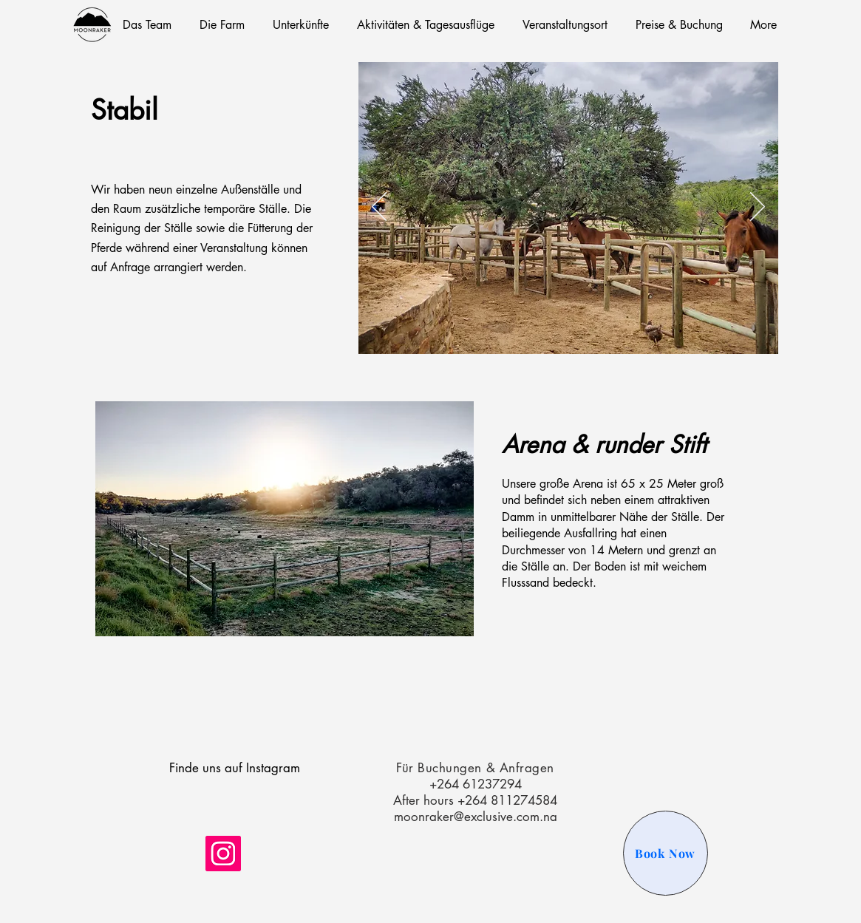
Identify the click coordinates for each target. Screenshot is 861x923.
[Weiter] (757, 207)
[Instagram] (223, 853)
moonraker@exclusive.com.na (475, 816)
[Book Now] (665, 853)
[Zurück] (379, 207)
